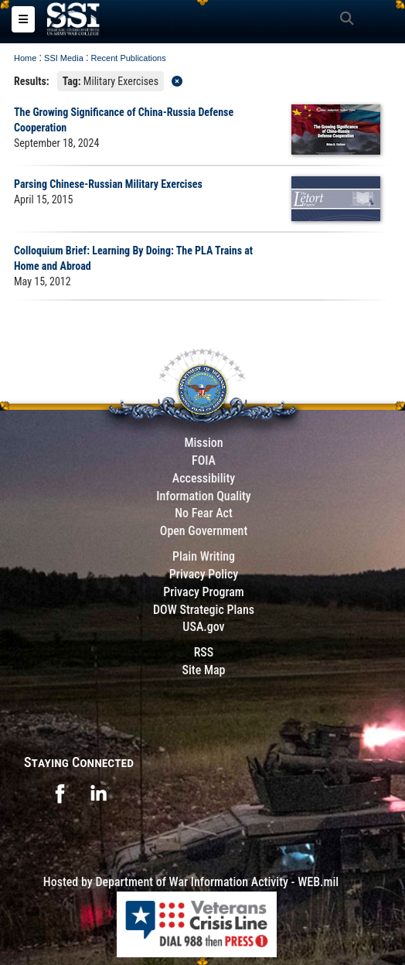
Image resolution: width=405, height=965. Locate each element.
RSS (204, 652)
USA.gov (203, 626)
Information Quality (203, 496)
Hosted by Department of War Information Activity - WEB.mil (191, 882)
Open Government (204, 530)
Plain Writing (203, 556)
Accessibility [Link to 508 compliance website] (203, 478)
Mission (203, 442)
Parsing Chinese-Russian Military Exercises (108, 184)
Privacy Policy (203, 574)
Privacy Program (203, 592)
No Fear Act (204, 513)
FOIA (204, 460)
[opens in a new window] (59, 792)
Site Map (203, 670)
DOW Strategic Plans (203, 609)
